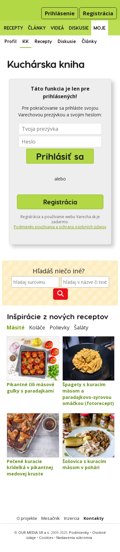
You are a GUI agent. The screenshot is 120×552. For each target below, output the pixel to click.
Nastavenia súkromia (74, 537)
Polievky (59, 327)
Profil (10, 41)
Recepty (13, 28)
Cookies (46, 537)
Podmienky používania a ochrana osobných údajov (60, 227)
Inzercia (71, 518)
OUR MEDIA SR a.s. (34, 532)
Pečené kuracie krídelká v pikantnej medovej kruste (30, 467)
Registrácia (98, 13)
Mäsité (16, 327)
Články (37, 28)
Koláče (37, 327)
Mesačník (50, 518)
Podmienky (79, 532)
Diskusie (79, 28)
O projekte (27, 518)
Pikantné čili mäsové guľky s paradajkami (30, 387)
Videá (57, 28)
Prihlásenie (60, 13)
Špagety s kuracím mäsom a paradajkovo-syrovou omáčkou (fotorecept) (88, 393)
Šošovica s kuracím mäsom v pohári (84, 464)
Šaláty (81, 327)
